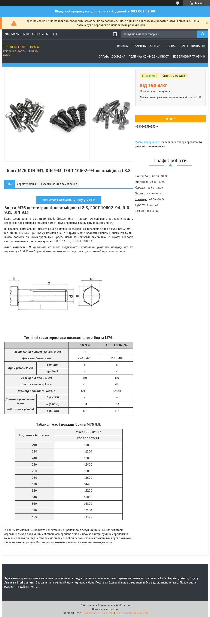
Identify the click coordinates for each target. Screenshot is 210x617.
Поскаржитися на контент (98, 612)
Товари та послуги (145, 46)
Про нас (170, 46)
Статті (184, 46)
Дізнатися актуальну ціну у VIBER (69, 200)
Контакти (198, 46)
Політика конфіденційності (149, 56)
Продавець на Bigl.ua (105, 609)
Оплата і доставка (112, 56)
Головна (122, 46)
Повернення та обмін (189, 56)
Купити (170, 118)
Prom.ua (125, 605)
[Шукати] (202, 34)
